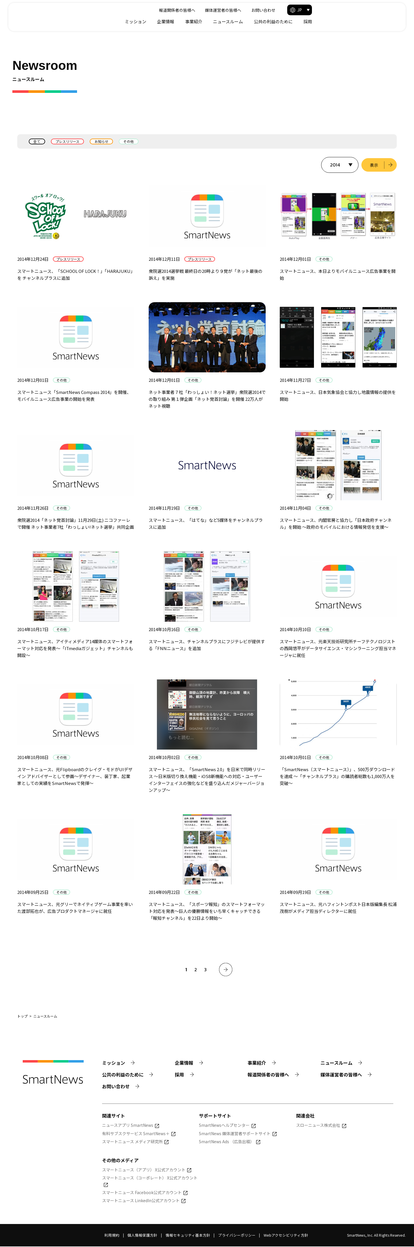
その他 (130, 141)
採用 (390, 21)
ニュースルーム (311, 21)
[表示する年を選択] (339, 165)
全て (37, 141)
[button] (382, 10)
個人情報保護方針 (142, 1235)
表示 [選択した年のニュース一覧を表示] (374, 165)
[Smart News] (55, 14)
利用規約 (111, 1235)
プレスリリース (68, 141)
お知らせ (102, 141)
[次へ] (226, 970)
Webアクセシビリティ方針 (286, 1235)
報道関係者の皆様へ (255, 10)
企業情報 (248, 21)
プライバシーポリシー (237, 1235)
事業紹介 (276, 21)
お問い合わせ (342, 10)
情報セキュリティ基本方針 (188, 1235)
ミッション (218, 21)
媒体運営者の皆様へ (301, 10)
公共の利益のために (356, 21)
